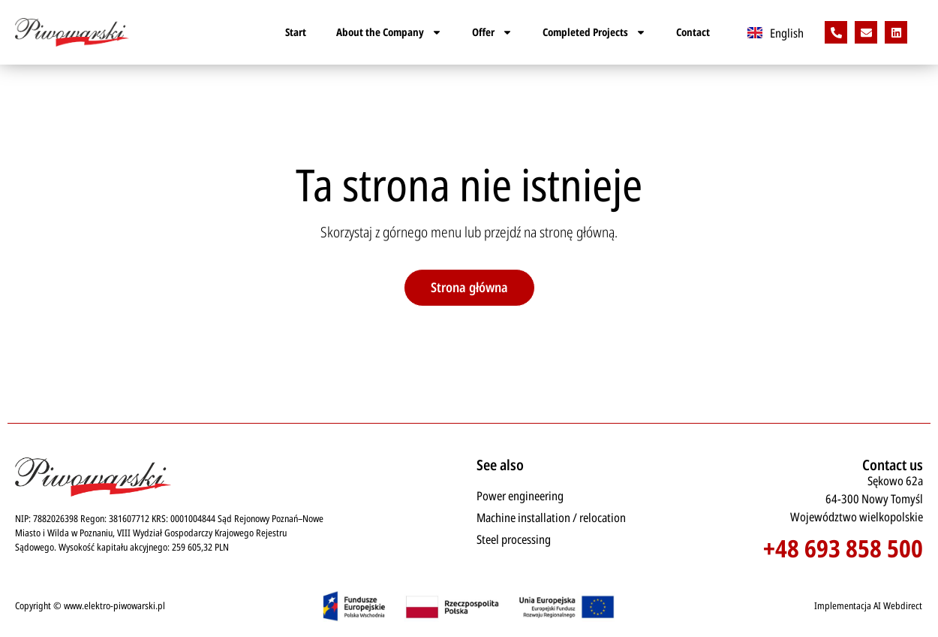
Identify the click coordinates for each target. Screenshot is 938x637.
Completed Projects (594, 32)
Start (295, 32)
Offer (492, 32)
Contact (693, 32)
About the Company (389, 32)
